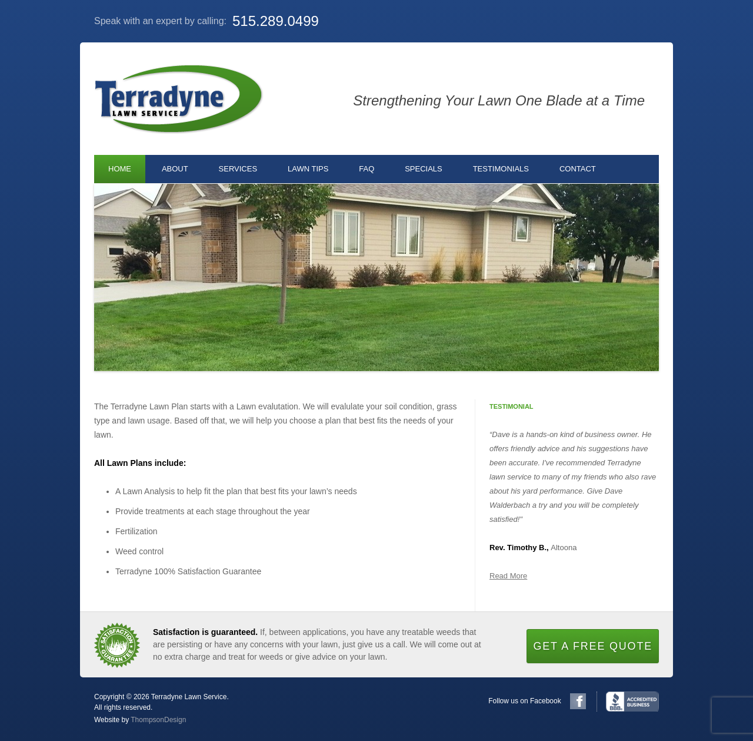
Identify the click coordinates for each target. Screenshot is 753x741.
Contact (577, 168)
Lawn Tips (308, 168)
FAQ (366, 168)
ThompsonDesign (158, 720)
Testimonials (501, 168)
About (175, 168)
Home (119, 168)
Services (238, 168)
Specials (423, 168)
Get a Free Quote (592, 646)
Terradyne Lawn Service (179, 99)
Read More (508, 575)
